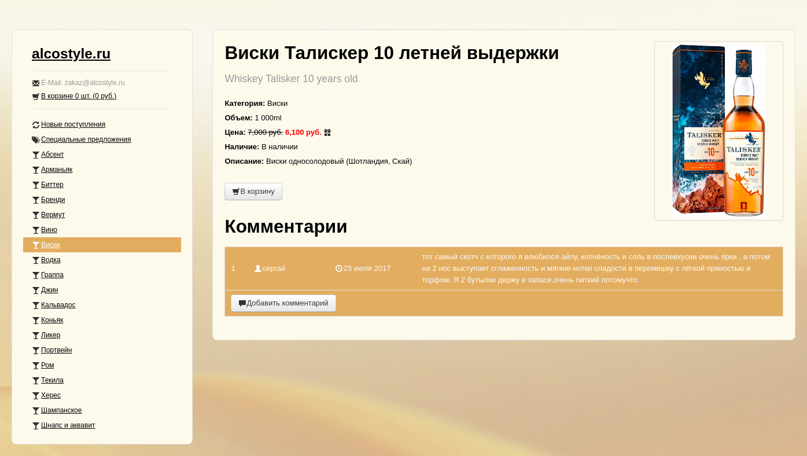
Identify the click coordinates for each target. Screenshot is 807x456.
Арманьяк (52, 170)
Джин (45, 290)
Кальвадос (54, 305)
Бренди (48, 200)
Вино (44, 230)
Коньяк (47, 320)
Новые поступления (68, 124)
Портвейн (52, 350)
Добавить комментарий (283, 303)
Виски (46, 245)
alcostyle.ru (71, 53)
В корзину (253, 191)
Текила (48, 380)
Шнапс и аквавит (63, 425)
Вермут (48, 215)
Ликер (46, 335)
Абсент (48, 154)
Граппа (48, 275)
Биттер (48, 185)
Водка (46, 260)
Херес (46, 395)
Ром (43, 365)
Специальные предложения (81, 139)
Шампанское (57, 410)
